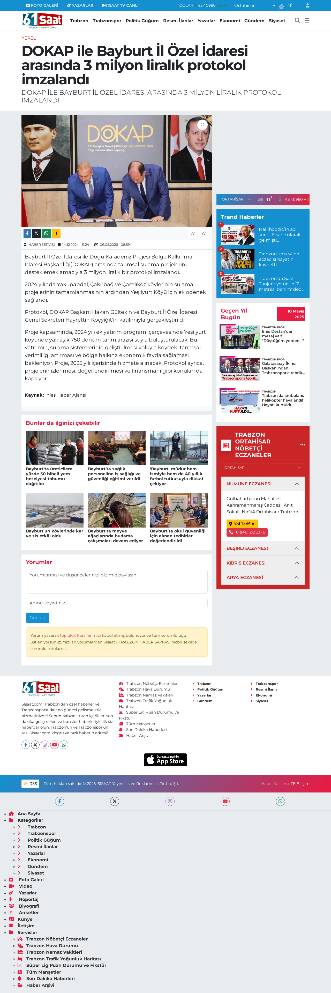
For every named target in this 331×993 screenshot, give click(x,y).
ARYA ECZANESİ (245, 577)
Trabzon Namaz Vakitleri (146, 695)
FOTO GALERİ (42, 5)
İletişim (22, 925)
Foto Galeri (26, 879)
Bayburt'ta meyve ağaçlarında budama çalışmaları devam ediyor (115, 536)
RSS (30, 783)
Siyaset (277, 20)
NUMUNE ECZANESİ (249, 483)
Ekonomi (230, 20)
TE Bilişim (300, 783)
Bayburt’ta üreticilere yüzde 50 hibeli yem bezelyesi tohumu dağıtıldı (49, 476)
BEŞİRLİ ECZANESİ (247, 548)
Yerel (28, 38)
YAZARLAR (80, 5)
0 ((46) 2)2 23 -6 (247, 532)
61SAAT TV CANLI (120, 5)
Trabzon (79, 20)
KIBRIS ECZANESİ (246, 563)
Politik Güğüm (142, 20)
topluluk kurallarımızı (81, 635)
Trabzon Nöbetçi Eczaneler (148, 683)
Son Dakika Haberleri (143, 729)
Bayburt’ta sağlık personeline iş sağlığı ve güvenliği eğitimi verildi (114, 473)
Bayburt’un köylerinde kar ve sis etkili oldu (54, 533)
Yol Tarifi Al (242, 524)
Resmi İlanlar (178, 20)
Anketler (24, 912)
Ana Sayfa (24, 813)
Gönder (37, 617)
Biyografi (24, 906)
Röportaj (24, 899)
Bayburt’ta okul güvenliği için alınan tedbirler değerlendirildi (178, 536)
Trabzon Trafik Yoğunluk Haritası (59, 958)
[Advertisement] (263, 151)
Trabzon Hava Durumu (144, 689)
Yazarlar (206, 20)
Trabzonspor (107, 20)
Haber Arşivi (134, 735)
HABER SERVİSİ (41, 244)
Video (20, 886)
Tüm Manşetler (137, 724)
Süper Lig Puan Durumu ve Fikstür (62, 965)
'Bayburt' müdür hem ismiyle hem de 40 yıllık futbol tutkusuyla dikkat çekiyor (177, 476)
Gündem (254, 20)
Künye (21, 919)
